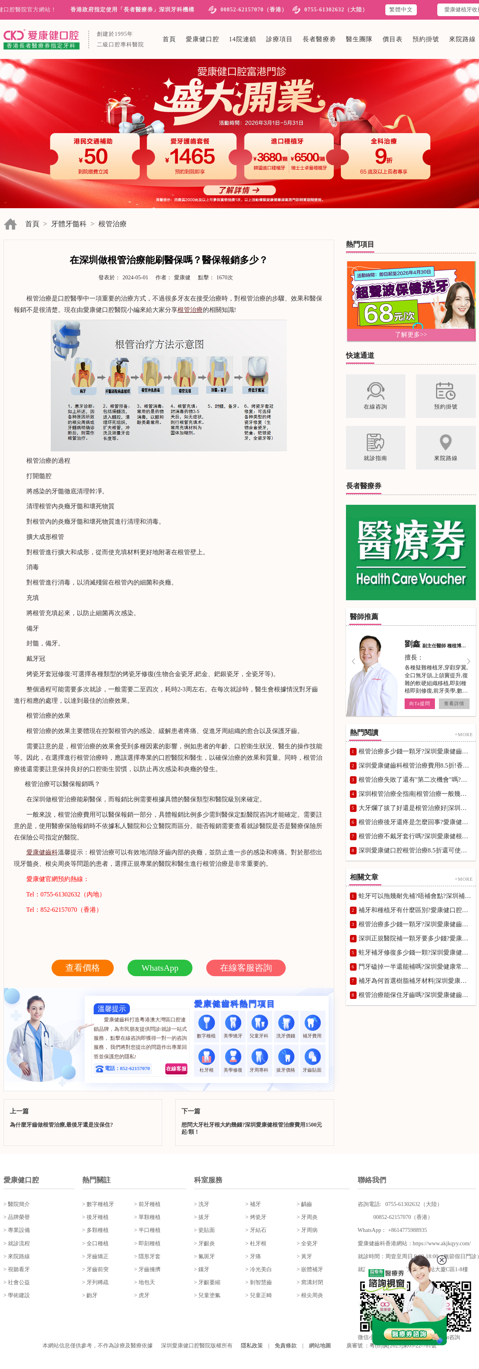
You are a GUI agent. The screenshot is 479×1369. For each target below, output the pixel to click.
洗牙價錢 (286, 1027)
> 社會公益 (17, 1282)
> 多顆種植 (95, 1230)
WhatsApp (159, 968)
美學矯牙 (233, 1027)
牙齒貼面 (313, 1060)
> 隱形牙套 (147, 1256)
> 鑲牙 (201, 1269)
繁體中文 (401, 10)
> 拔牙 (201, 1217)
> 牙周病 (307, 1230)
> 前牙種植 (147, 1204)
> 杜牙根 (255, 1243)
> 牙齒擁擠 (147, 1269)
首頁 (169, 39)
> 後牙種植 (95, 1217)
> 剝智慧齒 (258, 1282)
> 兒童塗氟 (207, 1295)
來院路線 (462, 39)
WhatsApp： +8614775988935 (392, 1230)
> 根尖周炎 (310, 1295)
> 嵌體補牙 (310, 1269)
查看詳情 (454, 703)
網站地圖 (320, 1346)
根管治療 (112, 224)
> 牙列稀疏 (95, 1282)
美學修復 (233, 1060)
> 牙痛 (253, 1256)
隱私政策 (252, 1346)
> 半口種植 (147, 1230)
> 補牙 (253, 1204)
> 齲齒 (304, 1204)
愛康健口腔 (202, 39)
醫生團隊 (359, 39)
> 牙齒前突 (95, 1269)
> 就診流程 (17, 1243)
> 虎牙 (142, 1295)
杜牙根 (206, 1060)
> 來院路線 (17, 1256)
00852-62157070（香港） (253, 10)
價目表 (393, 39)
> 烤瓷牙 (255, 1217)
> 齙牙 (90, 1295)
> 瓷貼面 (204, 1230)
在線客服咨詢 (246, 968)
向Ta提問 (419, 703)
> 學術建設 (17, 1295)
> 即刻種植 (147, 1243)
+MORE (464, 734)
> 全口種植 (95, 1243)
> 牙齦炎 (204, 1243)
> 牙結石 (255, 1230)
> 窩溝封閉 (310, 1282)
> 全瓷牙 (307, 1243)
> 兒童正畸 (258, 1295)
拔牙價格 (286, 1060)
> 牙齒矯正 (95, 1256)
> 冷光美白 (258, 1269)
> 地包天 (144, 1282)
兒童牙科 (260, 1027)
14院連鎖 (242, 39)
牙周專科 (260, 1060)
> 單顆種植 (147, 1217)
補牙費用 (313, 1027)
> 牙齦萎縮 (207, 1282)
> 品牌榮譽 (17, 1217)
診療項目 (279, 39)
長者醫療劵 (319, 39)
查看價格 (82, 968)
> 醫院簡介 (17, 1204)
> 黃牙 (304, 1256)
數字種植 (207, 1027)
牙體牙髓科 (69, 224)
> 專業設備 (17, 1230)
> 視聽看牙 (17, 1269)
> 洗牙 (201, 1204)
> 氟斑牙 (204, 1256)
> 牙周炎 (307, 1217)
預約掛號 (425, 39)
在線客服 (176, 1069)
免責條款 (286, 1346)
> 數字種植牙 (98, 1204)
